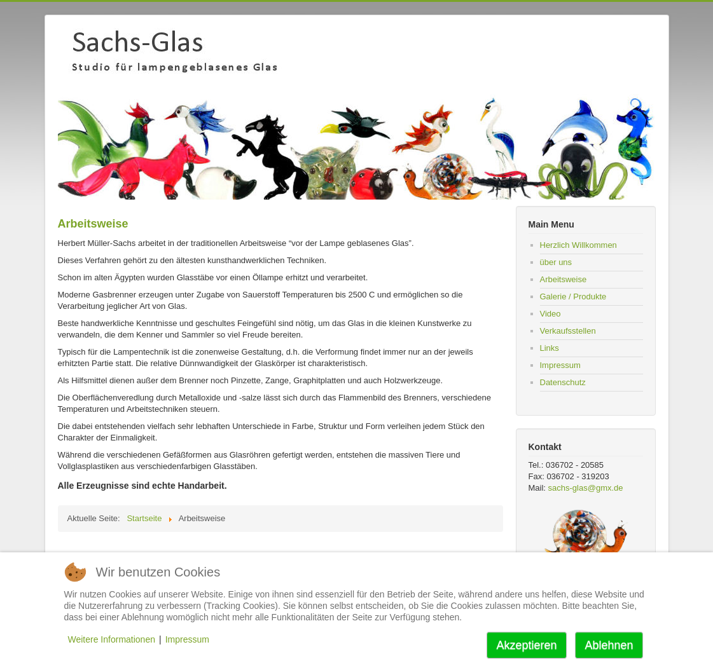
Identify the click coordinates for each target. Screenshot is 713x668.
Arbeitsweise (563, 279)
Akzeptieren (526, 645)
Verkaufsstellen (568, 331)
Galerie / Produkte (573, 296)
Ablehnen (609, 645)
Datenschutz (563, 382)
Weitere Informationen (111, 639)
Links (549, 348)
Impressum (560, 365)
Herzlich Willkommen (578, 245)
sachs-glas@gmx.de (585, 488)
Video (550, 313)
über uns (556, 262)
